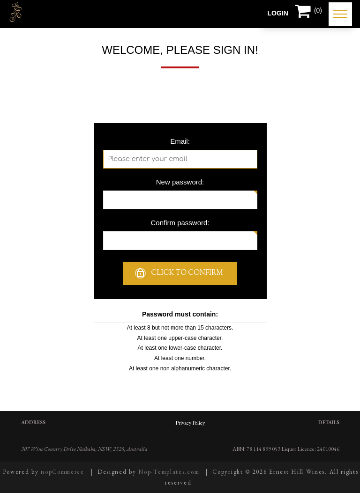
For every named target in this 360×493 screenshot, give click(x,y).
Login (278, 13)
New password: (180, 182)
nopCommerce (62, 472)
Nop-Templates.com (168, 472)
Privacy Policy (190, 423)
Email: (180, 141)
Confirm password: (179, 223)
